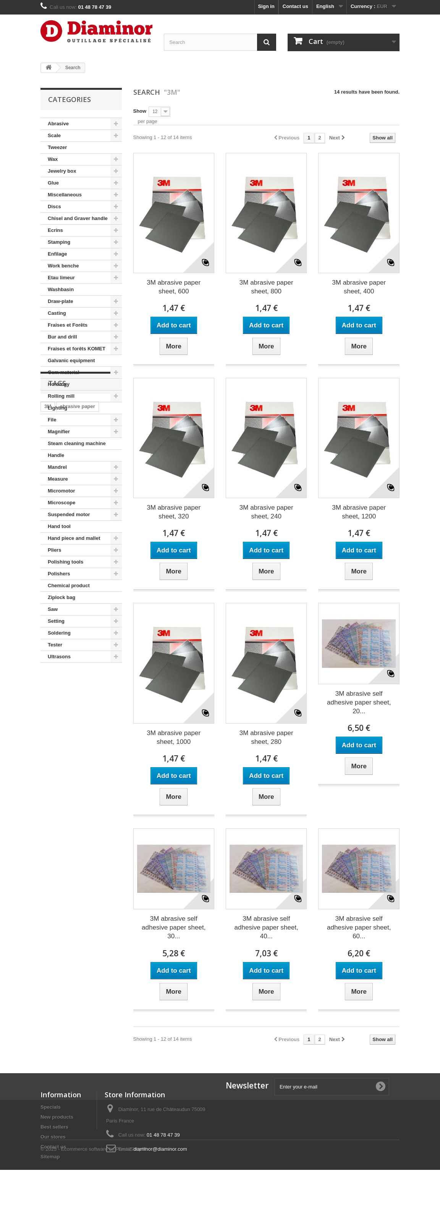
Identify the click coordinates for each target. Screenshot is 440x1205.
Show (140, 111)
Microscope (61, 502)
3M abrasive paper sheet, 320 (174, 512)
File (52, 420)
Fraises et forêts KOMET (76, 348)
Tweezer (57, 147)
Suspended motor (69, 514)
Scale (54, 135)
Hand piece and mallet (74, 538)
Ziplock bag (61, 597)
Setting (56, 621)
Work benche (63, 266)
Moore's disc (59, 720)
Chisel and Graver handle (78, 218)
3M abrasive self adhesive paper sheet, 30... (173, 927)
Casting (57, 313)
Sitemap (50, 1157)
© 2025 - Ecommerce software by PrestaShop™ (93, 1184)
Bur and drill (62, 337)
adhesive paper (62, 732)
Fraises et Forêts (67, 325)
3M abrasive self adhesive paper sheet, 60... (359, 927)
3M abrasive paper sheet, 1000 (174, 737)
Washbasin (61, 289)
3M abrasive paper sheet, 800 (266, 287)
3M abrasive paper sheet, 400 (359, 287)
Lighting (57, 408)
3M (47, 709)
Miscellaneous (65, 195)
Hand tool (59, 526)
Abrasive (58, 123)
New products (56, 1117)
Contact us (295, 6)
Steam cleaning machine (77, 443)
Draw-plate (60, 301)
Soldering (59, 633)
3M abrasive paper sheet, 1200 (359, 512)
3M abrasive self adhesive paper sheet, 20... (359, 702)
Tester (55, 645)
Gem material (63, 372)
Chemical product (69, 585)
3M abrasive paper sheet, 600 (174, 287)
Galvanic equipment (71, 360)
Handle (56, 455)
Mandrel (57, 467)
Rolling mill (61, 396)
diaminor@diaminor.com (160, 1149)
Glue (53, 183)
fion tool (99, 732)
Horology (59, 384)
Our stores (53, 1137)
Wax (53, 159)
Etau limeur (61, 277)
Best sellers (54, 1127)
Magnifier (59, 431)
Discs (54, 206)
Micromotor (61, 491)
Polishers (59, 574)
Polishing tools (65, 562)
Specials (50, 1107)
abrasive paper (77, 709)
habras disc (97, 720)
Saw (53, 609)
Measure (58, 479)
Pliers (54, 550)
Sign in (266, 6)
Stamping (59, 242)
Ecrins (55, 230)
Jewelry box (62, 171)
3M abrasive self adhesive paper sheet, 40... (266, 927)
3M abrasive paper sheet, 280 (266, 737)
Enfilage (57, 254)
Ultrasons (59, 656)
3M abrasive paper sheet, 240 (266, 512)
